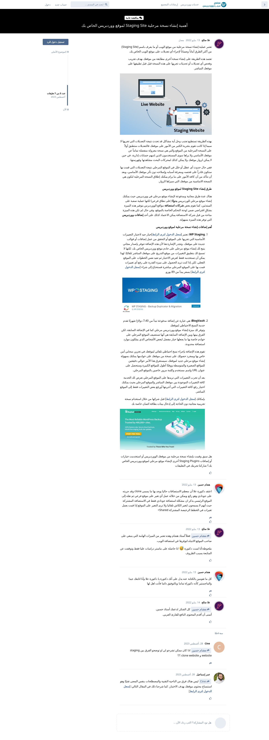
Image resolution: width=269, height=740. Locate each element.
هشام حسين (199, 536)
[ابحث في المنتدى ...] (90, 4)
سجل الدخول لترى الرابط (166, 234)
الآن (66, 109)
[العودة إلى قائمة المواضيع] (264, 4)
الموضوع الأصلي (60, 51)
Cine (203, 681)
